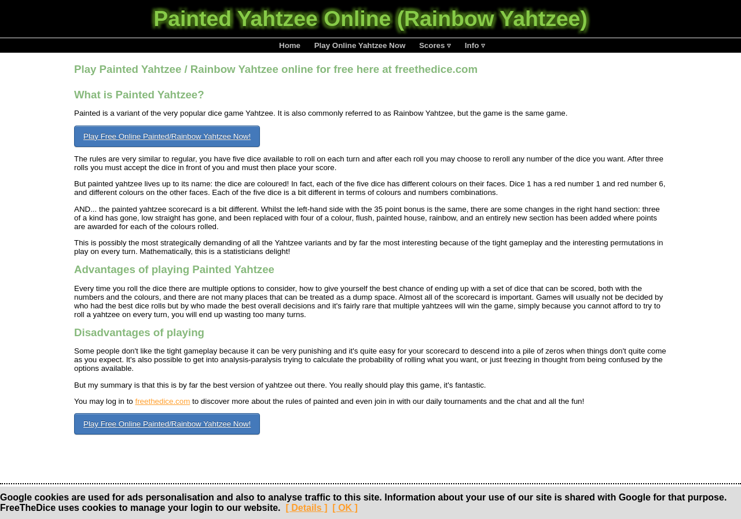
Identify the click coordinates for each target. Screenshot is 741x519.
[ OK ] (345, 508)
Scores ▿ (435, 45)
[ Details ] (306, 508)
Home (289, 45)
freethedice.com (162, 401)
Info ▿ (475, 45)
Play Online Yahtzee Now (360, 45)
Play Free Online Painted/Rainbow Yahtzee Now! (167, 136)
